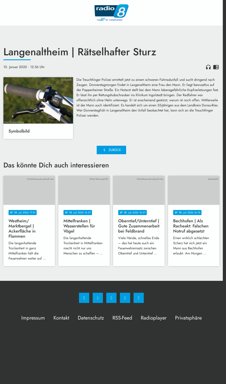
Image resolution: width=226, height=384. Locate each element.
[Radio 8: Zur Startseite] (111, 12)
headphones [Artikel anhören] (208, 67)
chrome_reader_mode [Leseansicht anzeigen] (216, 67)
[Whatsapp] (111, 298)
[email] (139, 298)
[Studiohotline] (125, 298)
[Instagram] (98, 298)
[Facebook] (84, 298)
